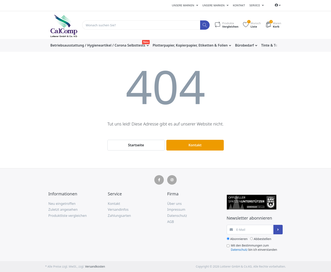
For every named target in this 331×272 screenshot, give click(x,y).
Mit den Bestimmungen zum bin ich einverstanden (254, 248)
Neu (146, 42)
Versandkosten (95, 266)
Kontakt (239, 5)
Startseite (136, 145)
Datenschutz (239, 250)
